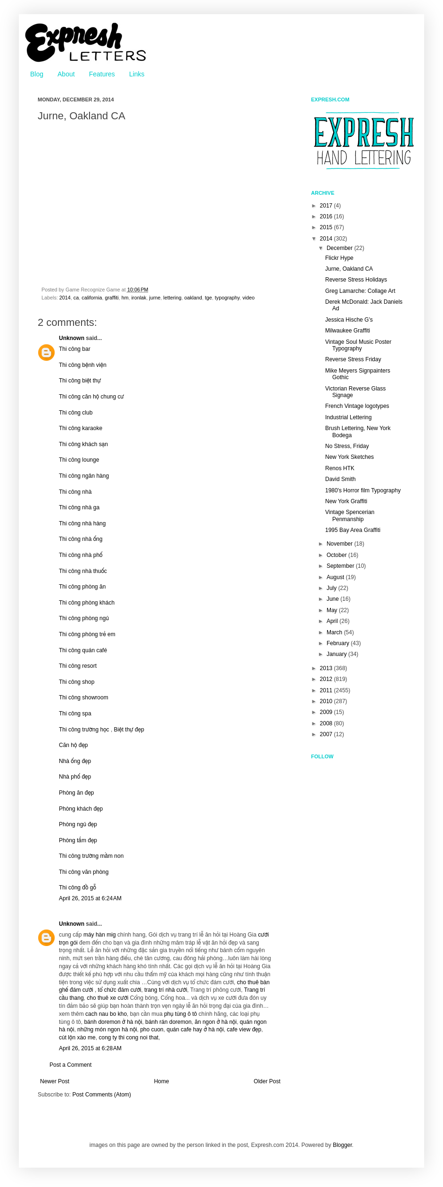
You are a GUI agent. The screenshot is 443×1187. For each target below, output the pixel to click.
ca (76, 297)
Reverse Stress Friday (353, 359)
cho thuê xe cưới (107, 998)
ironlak (139, 297)
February (339, 643)
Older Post (267, 1081)
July (332, 588)
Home (161, 1081)
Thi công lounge (79, 460)
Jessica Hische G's (349, 319)
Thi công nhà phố (80, 555)
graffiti (111, 297)
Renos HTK (339, 468)
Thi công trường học (84, 729)
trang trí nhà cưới (165, 990)
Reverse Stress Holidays (356, 279)
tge (208, 297)
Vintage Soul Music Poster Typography (358, 345)
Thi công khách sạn (83, 444)
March (335, 632)
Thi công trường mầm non (91, 856)
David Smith (340, 479)
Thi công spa (75, 713)
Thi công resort (78, 666)
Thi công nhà (75, 492)
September (341, 566)
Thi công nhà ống (80, 539)
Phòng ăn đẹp (76, 792)
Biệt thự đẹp (129, 729)
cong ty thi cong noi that (128, 1037)
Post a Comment (70, 1065)
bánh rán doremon (168, 1022)
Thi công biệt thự (80, 380)
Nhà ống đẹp (75, 761)
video (248, 297)
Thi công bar (74, 349)
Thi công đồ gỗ (77, 887)
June (333, 599)
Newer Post (54, 1081)
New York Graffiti (346, 501)
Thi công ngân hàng (84, 476)
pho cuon (151, 1029)
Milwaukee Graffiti (347, 330)
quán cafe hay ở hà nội (194, 1029)
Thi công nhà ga (79, 507)
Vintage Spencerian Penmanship (350, 515)
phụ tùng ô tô (180, 1014)
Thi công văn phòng (83, 872)
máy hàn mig (99, 934)
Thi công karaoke (80, 428)
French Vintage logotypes (357, 406)
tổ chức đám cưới (119, 990)
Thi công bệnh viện (83, 365)
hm (125, 297)
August (336, 577)
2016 (327, 216)
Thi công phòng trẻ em (87, 634)
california (92, 297)
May (333, 610)
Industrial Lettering (348, 417)
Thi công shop (76, 682)
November (340, 543)
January (337, 654)
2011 (327, 690)
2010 (327, 701)
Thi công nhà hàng (82, 523)
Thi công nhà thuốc (83, 571)
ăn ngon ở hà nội (216, 1022)
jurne (155, 297)
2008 (327, 723)
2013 (327, 668)
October (337, 555)
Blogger (342, 1145)
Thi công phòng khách (87, 602)
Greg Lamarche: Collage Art (360, 291)
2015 (327, 227)
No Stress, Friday (347, 446)
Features (102, 74)
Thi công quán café (83, 650)
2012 (327, 679)
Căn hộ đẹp (73, 745)
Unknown (71, 338)
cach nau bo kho (106, 1014)
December (340, 248)
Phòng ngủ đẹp (78, 824)
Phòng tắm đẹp (78, 840)
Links (137, 74)
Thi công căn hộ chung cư (91, 396)
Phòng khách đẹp (81, 808)
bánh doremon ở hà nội (113, 1022)
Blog (36, 74)
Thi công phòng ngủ (84, 618)
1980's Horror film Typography (363, 490)
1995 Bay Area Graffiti (352, 530)
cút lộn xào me (77, 1037)
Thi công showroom (83, 697)
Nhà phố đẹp (75, 776)
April (333, 621)
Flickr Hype (339, 258)
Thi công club (75, 412)
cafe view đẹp (244, 1029)
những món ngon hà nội (107, 1029)
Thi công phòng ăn (82, 586)
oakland (193, 297)
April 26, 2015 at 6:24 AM (90, 898)
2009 (327, 712)
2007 (327, 734)
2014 (65, 297)
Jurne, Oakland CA (349, 269)
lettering (172, 297)
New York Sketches (349, 457)
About (66, 74)
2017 (327, 205)
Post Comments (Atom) (101, 1094)
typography (227, 297)
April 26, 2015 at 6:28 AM (90, 1048)
